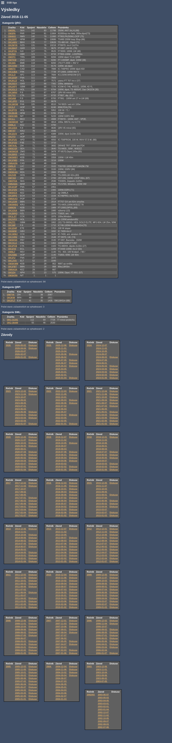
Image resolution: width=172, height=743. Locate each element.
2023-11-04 (21, 394)
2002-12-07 (103, 712)
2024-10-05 (102, 351)
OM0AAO (12, 199)
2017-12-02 (21, 483)
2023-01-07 (21, 424)
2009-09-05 (102, 584)
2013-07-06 (61, 544)
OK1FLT (11, 300)
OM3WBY (13, 157)
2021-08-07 (102, 403)
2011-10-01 (21, 581)
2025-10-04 (61, 351)
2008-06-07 (21, 638)
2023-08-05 (21, 403)
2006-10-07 (102, 626)
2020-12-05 (21, 437)
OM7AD (12, 178)
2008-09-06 (21, 629)
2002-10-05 (103, 718)
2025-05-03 (61, 366)
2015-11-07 (102, 486)
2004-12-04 (61, 666)
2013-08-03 (61, 541)
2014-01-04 (21, 561)
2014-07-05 (21, 544)
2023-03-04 (21, 418)
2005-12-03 (21, 666)
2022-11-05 (61, 394)
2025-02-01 (61, 375)
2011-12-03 (21, 575)
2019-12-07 (61, 437)
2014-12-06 (21, 529)
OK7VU (11, 95)
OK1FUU (12, 140)
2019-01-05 (61, 470)
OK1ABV (12, 42)
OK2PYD (12, 110)
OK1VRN (12, 237)
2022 (49, 391)
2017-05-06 (21, 504)
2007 (49, 621)
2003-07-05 (102, 681)
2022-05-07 (61, 412)
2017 (8, 483)
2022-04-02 (61, 415)
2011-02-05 (21, 604)
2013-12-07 (61, 529)
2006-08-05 (102, 632)
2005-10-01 (21, 672)
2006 (89, 621)
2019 (49, 437)
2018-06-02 (102, 455)
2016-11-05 (61, 486)
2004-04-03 (61, 690)
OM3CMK (13, 116)
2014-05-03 (21, 549)
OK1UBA (12, 72)
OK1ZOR (12, 202)
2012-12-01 (102, 529)
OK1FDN (12, 190)
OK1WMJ (12, 234)
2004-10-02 (61, 672)
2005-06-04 (21, 684)
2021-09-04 (102, 400)
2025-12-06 (61, 345)
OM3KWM (13, 264)
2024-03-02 (102, 372)
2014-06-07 (21, 547)
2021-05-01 (102, 412)
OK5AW (12, 98)
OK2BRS (12, 154)
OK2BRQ (12, 213)
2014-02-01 (21, 558)
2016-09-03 (61, 492)
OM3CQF (12, 148)
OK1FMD (12, 160)
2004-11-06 (61, 669)
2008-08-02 (21, 632)
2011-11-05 (21, 578)
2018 (89, 437)
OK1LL (11, 119)
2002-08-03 (103, 724)
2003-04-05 (103, 701)
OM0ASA (12, 269)
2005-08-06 (21, 678)
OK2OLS (12, 89)
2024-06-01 (102, 363)
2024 (89, 345)
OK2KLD (12, 81)
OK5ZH (11, 272)
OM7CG (12, 169)
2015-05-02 (102, 504)
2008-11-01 (21, 624)
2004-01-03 (61, 699)
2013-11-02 (61, 532)
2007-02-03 (61, 650)
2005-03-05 (21, 693)
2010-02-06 (61, 604)
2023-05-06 (21, 412)
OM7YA (10, 295)
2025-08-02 (61, 357)
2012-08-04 (102, 541)
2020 (8, 437)
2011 (8, 575)
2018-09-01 (102, 446)
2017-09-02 (21, 492)
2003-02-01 (103, 706)
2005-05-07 (21, 687)
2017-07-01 (21, 498)
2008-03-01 (21, 647)
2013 (49, 529)
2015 (89, 483)
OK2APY (12, 86)
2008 (8, 621)
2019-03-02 (61, 464)
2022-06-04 (61, 409)
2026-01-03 (21, 357)
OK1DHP (12, 228)
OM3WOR (13, 122)
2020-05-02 (21, 458)
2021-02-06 (102, 421)
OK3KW (11, 298)
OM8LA (12, 125)
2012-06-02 (102, 547)
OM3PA (12, 33)
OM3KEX (12, 193)
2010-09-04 (61, 584)
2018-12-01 (102, 437)
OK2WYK (12, 45)
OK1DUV (12, 134)
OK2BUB (12, 113)
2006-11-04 (102, 624)
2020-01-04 (21, 470)
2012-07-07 (102, 544)
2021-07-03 (102, 406)
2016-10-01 (61, 489)
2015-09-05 (102, 492)
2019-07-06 (61, 452)
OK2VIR (12, 175)
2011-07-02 (21, 589)
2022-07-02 (61, 406)
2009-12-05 (102, 575)
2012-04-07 (102, 552)
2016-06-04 (61, 501)
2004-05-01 (61, 687)
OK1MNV (12, 92)
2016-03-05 (61, 509)
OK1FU (11, 258)
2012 (89, 529)
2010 (49, 575)
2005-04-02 (21, 690)
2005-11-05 (21, 669)
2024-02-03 (102, 375)
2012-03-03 (102, 555)
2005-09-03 (21, 675)
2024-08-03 (102, 357)
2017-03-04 (21, 509)
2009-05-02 (102, 595)
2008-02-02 (21, 650)
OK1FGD (12, 143)
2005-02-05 (21, 696)
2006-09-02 (102, 629)
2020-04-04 (21, 461)
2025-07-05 (61, 360)
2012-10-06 (102, 535)
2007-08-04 (61, 632)
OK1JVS (12, 261)
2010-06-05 (61, 592)
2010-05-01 (61, 595)
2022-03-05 (61, 418)
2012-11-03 (102, 532)
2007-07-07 (61, 635)
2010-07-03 (61, 589)
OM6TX (11, 69)
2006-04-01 (102, 644)
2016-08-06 (61, 495)
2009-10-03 (102, 581)
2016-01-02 (61, 515)
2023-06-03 (21, 409)
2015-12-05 (102, 483)
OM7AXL (12, 145)
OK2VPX (12, 219)
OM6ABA (12, 184)
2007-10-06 (61, 626)
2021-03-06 (102, 418)
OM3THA (12, 181)
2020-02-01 (21, 467)
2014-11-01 (21, 532)
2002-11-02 (103, 715)
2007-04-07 (61, 644)
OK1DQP (12, 78)
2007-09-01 (61, 629)
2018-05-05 (102, 458)
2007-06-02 (61, 638)
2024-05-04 (102, 366)
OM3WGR (13, 151)
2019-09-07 (61, 446)
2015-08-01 (102, 495)
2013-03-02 (61, 555)
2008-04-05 (21, 644)
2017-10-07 (21, 489)
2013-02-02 (61, 558)
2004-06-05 (61, 684)
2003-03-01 (103, 703)
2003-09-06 (102, 675)
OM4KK (12, 36)
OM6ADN (12, 163)
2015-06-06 (102, 501)
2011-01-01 (21, 607)
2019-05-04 (61, 458)
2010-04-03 (61, 598)
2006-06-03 (102, 638)
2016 (49, 483)
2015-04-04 (102, 507)
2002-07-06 (103, 727)
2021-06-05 (102, 409)
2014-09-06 (21, 538)
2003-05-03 (103, 698)
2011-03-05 (21, 601)
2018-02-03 (102, 467)
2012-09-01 (102, 538)
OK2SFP (12, 39)
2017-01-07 (21, 515)
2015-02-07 (102, 512)
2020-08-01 (21, 449)
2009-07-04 (102, 589)
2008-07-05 (21, 635)
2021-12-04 (102, 391)
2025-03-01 (61, 372)
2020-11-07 (21, 440)
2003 (89, 666)
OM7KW (12, 60)
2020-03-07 (21, 464)
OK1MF (12, 225)
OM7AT (11, 131)
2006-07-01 (102, 635)
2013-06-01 (61, 547)
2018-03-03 (102, 464)
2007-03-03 (61, 647)
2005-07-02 (21, 681)
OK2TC (11, 222)
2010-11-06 (61, 578)
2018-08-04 (102, 449)
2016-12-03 (61, 483)
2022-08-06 (61, 403)
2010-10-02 (61, 581)
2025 (49, 345)
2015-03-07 (102, 509)
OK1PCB (12, 246)
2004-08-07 (61, 678)
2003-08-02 (102, 678)
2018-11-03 (102, 440)
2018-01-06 (102, 470)
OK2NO (12, 54)
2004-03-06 (61, 693)
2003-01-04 (103, 709)
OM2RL (12, 30)
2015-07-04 (102, 498)
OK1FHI (12, 249)
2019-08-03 (61, 449)
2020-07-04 (21, 452)
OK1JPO (12, 101)
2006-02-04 (102, 650)
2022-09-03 (61, 400)
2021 (89, 391)
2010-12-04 (61, 575)
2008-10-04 (21, 626)
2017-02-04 (21, 512)
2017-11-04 (21, 486)
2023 (8, 391)
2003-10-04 (102, 672)
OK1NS (11, 63)
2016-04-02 (61, 507)
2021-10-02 (102, 397)
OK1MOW (13, 104)
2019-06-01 (61, 455)
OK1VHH (12, 66)
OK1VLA (12, 243)
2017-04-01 (21, 507)
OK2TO (11, 137)
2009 (89, 575)
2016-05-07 (61, 504)
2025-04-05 (61, 369)
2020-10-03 (21, 443)
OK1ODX (12, 128)
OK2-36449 (12, 323)
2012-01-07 (102, 561)
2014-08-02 (21, 541)
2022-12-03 (61, 391)
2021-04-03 (102, 415)
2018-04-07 (102, 461)
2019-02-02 (61, 467)
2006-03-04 (102, 647)
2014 (8, 529)
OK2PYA (12, 51)
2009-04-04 (102, 598)
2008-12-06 (21, 621)
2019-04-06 (61, 461)
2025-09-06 (61, 354)
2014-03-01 (21, 555)
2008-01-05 (21, 653)
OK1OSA (12, 210)
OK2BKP (12, 48)
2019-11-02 (61, 440)
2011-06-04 (21, 592)
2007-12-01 (61, 621)
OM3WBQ (13, 205)
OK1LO (11, 75)
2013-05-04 (61, 549)
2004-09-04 (61, 675)
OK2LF (11, 107)
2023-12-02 (21, 391)
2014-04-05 (21, 552)
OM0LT (11, 252)
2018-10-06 (102, 443)
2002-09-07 (103, 721)
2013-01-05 (61, 561)
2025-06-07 (61, 363)
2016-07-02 (61, 498)
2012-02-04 (102, 558)
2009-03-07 (102, 601)
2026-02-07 (21, 354)
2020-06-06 (21, 455)
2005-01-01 (21, 699)
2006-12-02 (102, 621)
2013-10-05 (61, 535)
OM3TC (12, 57)
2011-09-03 (21, 584)
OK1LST (12, 216)
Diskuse (33, 345)
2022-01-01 (61, 424)
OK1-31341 (12, 320)
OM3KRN (12, 275)
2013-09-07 (61, 538)
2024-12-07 (102, 345)
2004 (49, 666)
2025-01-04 (61, 378)
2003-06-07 (103, 695)
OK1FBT (12, 267)
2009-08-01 (102, 586)
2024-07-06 (102, 360)
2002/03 (91, 695)
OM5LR (12, 166)
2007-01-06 (61, 653)
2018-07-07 (102, 452)
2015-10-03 (102, 489)
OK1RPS (12, 196)
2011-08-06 (21, 586)
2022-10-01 (61, 397)
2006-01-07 (102, 653)
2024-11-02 (102, 348)
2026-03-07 (21, 351)
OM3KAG (12, 172)
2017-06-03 (21, 501)
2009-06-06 (102, 592)
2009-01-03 (102, 607)
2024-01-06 (102, 378)
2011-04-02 (21, 598)
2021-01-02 (102, 424)
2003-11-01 (102, 669)
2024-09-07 (102, 354)
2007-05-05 (61, 641)
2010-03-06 (61, 601)
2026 (8, 345)
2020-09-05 (21, 446)
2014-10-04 (21, 535)
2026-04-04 (21, 348)
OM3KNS (12, 240)
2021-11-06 (102, 394)
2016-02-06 (61, 512)
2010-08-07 (61, 586)
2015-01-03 (102, 515)
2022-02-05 (61, 421)
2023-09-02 (21, 400)
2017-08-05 (21, 495)
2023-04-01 (21, 415)
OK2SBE (12, 255)
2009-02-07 (102, 604)
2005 (8, 666)
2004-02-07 (61, 696)
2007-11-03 (61, 624)
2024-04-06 (102, 369)
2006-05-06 (102, 641)
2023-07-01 (21, 406)
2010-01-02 (61, 607)
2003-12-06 (102, 666)
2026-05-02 (21, 345)
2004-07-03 (61, 681)
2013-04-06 (61, 552)
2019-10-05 (61, 443)
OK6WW (12, 231)
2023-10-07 (21, 397)
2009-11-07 (102, 578)
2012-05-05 (102, 549)
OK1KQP (12, 187)
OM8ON (12, 207)
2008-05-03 (21, 641)
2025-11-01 (61, 348)
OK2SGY (12, 84)
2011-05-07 (21, 595)
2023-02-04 (21, 421)
